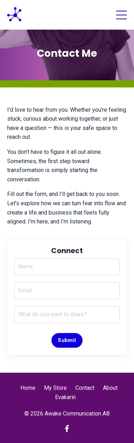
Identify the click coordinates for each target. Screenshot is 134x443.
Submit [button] (67, 340)
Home (27, 387)
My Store (55, 387)
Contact (84, 387)
